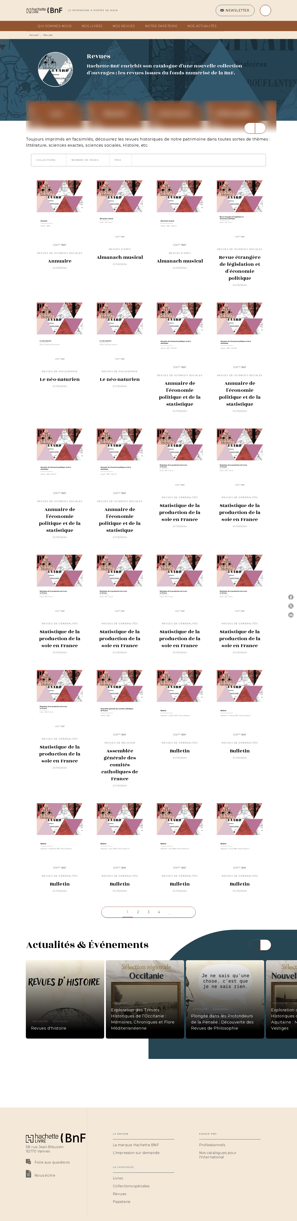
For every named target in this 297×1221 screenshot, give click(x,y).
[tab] (30, 26)
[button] (235, 10)
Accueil (34, 35)
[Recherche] (265, 10)
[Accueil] (44, 10)
